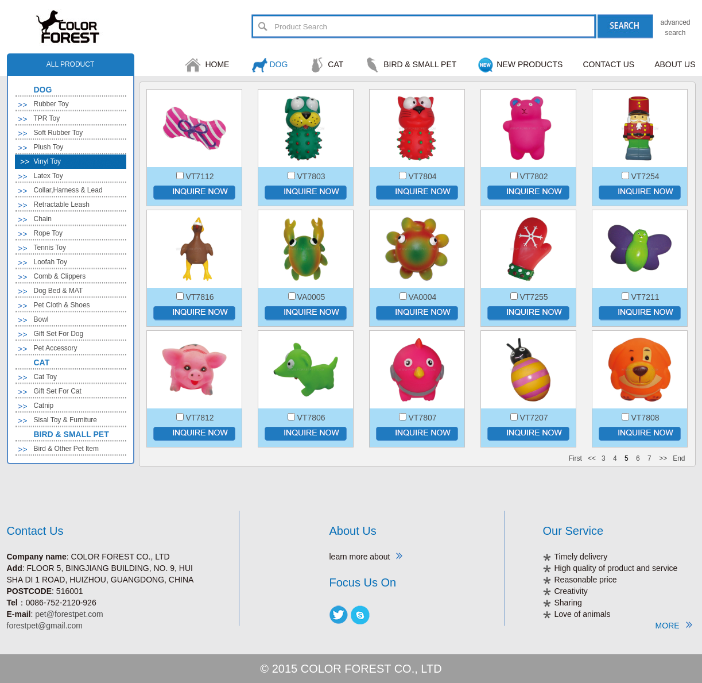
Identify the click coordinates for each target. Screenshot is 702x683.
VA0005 (311, 297)
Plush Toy (49, 147)
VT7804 (422, 176)
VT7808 (645, 417)
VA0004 (423, 297)
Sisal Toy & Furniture (66, 420)
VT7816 (199, 297)
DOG (278, 64)
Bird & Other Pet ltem (66, 449)
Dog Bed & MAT (58, 291)
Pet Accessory (55, 348)
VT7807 (422, 417)
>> (663, 458)
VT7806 (311, 417)
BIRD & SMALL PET (419, 64)
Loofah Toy (51, 262)
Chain (43, 219)
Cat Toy (45, 377)
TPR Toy (47, 118)
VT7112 (199, 176)
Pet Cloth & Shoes (62, 305)
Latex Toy (48, 176)
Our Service (573, 530)
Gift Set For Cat (58, 391)
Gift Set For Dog (59, 334)
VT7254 (645, 176)
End (679, 458)
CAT (335, 64)
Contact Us (35, 530)
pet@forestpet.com (69, 614)
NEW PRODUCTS (530, 64)
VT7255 (533, 297)
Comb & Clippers (60, 276)
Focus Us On (363, 582)
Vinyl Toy (47, 161)
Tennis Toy (50, 248)
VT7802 (533, 176)
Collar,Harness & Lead (68, 190)
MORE (674, 625)
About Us (353, 530)
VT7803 (311, 176)
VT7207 (533, 417)
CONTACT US (608, 64)
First (575, 458)
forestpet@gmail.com (45, 625)
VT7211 (645, 297)
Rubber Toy (51, 104)
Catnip (44, 406)
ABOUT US (674, 64)
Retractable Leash (62, 204)
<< (592, 458)
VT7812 (199, 417)
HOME (217, 64)
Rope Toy (48, 233)
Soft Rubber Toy (58, 133)
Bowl (41, 319)
